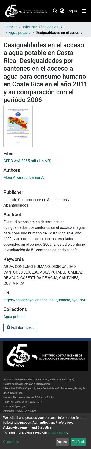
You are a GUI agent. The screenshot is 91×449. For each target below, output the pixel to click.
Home (9, 27)
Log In (72, 11)
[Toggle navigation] (84, 11)
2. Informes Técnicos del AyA (42, 27)
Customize (11, 442)
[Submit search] (55, 11)
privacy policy (57, 432)
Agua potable (19, 32)
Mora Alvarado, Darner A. (24, 177)
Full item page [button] (20, 327)
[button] (62, 11)
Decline (62, 442)
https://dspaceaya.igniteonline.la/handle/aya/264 (44, 300)
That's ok (78, 442)
